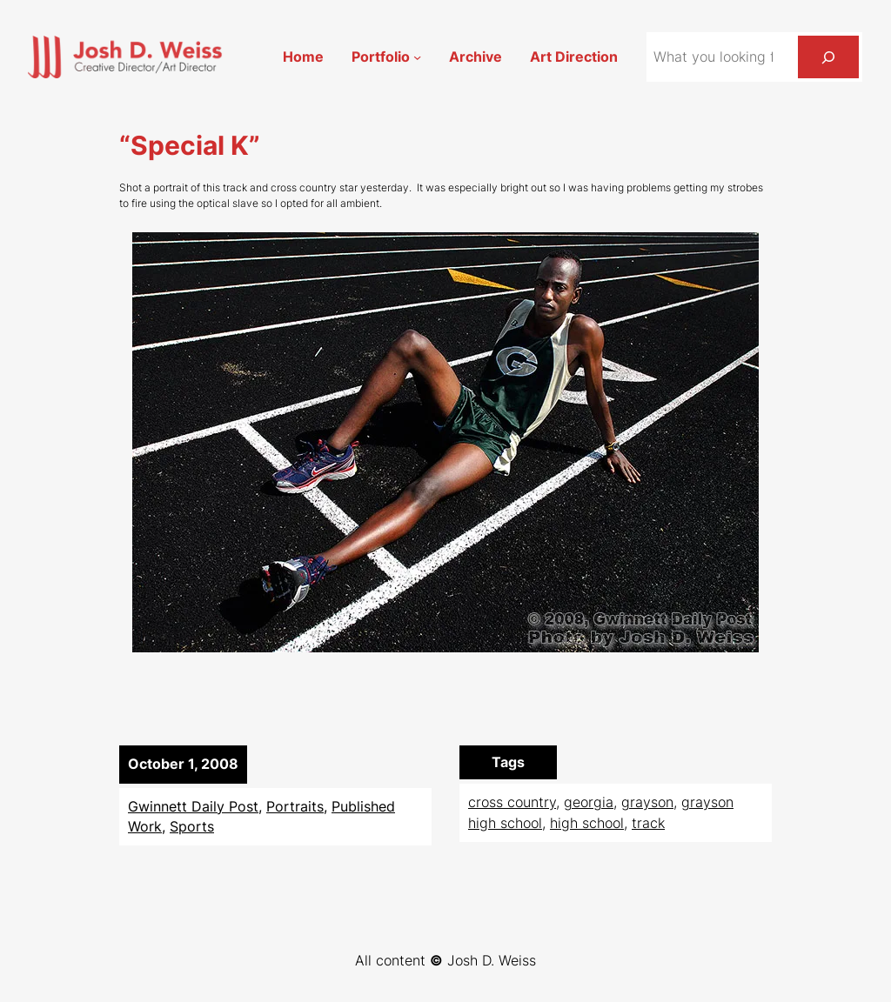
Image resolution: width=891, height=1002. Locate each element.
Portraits (295, 806)
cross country (512, 802)
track (648, 823)
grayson (647, 802)
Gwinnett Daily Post (193, 806)
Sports (192, 826)
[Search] (828, 57)
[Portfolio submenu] (417, 57)
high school (587, 823)
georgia (588, 802)
